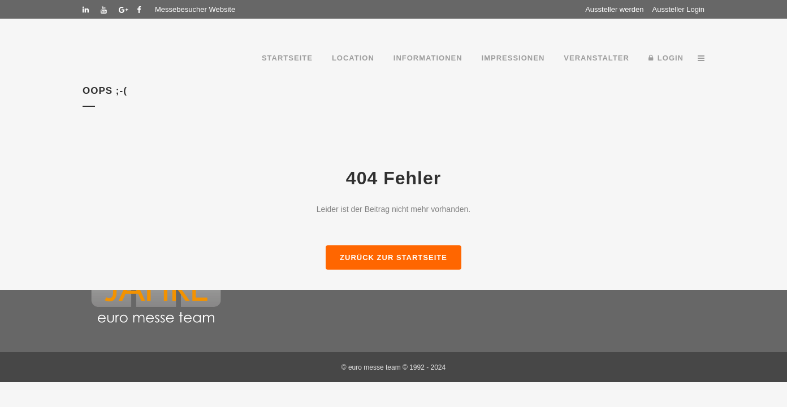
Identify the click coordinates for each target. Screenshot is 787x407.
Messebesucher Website (195, 9)
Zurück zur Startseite (393, 257)
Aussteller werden (614, 9)
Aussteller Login (678, 9)
